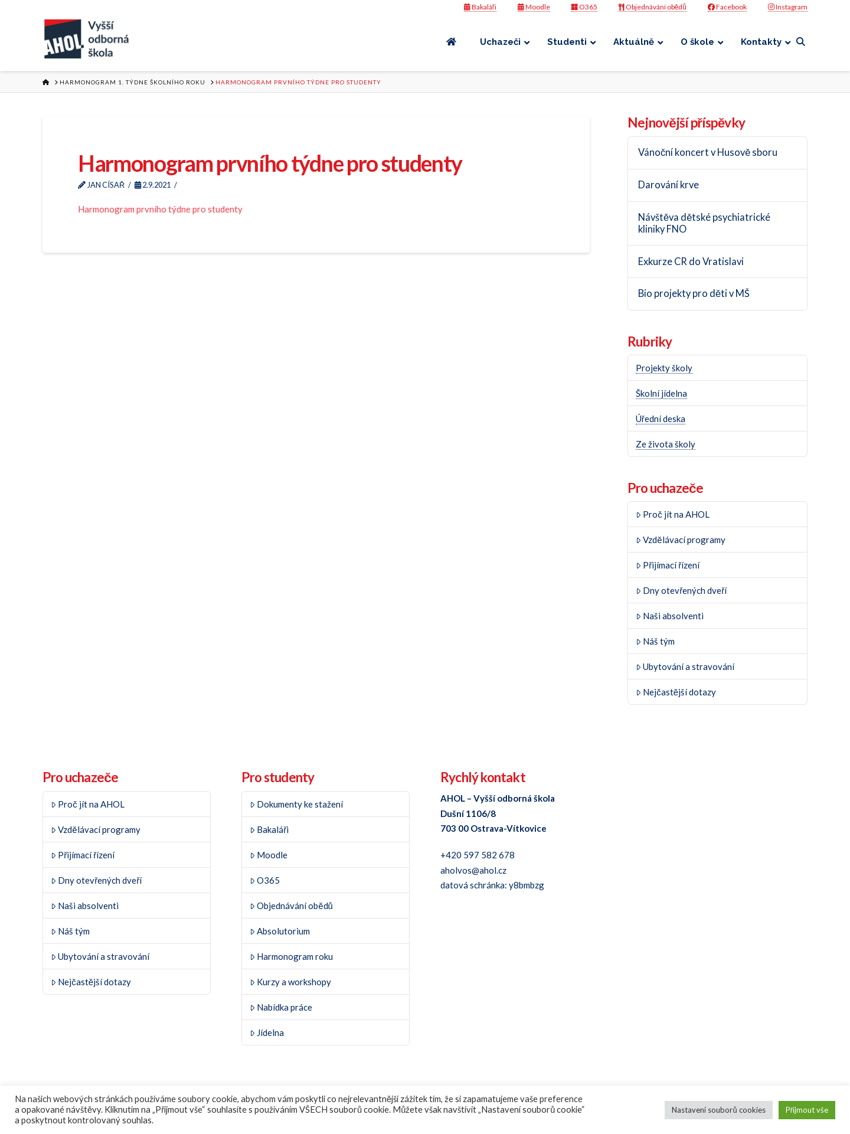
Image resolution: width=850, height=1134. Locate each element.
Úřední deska (660, 418)
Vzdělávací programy (680, 539)
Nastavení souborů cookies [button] (718, 1110)
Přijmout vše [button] (807, 1110)
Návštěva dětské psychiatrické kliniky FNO (704, 223)
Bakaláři (480, 6)
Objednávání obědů (652, 6)
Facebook (727, 6)
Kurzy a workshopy (291, 981)
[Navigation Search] (802, 42)
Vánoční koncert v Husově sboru (707, 152)
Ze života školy (665, 444)
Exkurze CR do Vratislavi (691, 261)
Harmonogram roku (292, 956)
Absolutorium (280, 931)
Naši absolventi (670, 615)
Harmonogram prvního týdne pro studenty (160, 209)
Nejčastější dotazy (676, 692)
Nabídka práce (281, 1007)
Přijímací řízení (668, 565)
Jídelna (267, 1032)
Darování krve (668, 185)
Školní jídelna (661, 393)
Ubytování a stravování (685, 666)
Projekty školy (664, 367)
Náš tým (655, 641)
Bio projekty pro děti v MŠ (694, 293)
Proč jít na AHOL (673, 514)
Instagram (788, 6)
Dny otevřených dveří (681, 590)
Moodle (534, 6)
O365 (584, 6)
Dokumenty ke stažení (297, 804)
